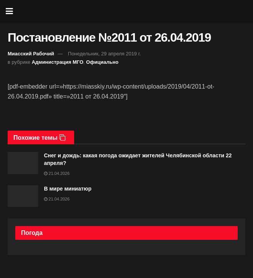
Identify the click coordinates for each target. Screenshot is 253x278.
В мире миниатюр (67, 189)
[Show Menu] (9, 11)
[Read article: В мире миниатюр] (23, 196)
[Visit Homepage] (132, 11)
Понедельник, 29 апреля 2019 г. (104, 54)
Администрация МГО (57, 62)
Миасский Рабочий (31, 54)
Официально (102, 62)
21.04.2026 (57, 173)
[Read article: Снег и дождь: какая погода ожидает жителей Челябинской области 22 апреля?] (23, 163)
